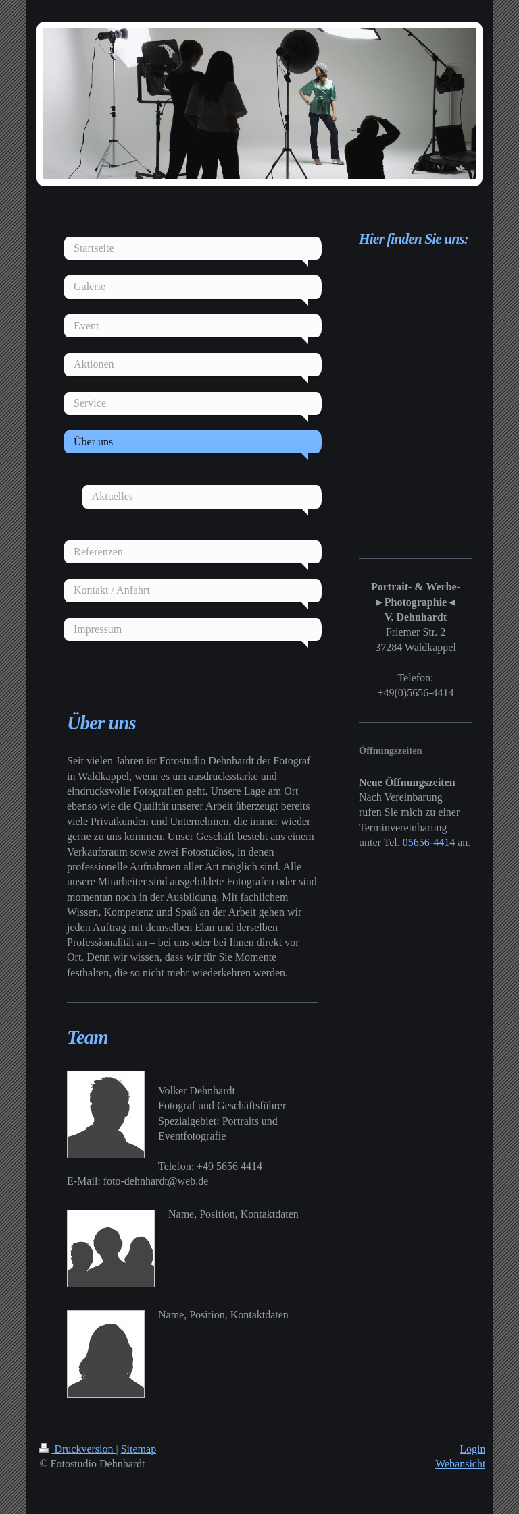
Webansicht (460, 1463)
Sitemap (138, 1449)
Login (472, 1449)
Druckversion (77, 1449)
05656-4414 (429, 842)
